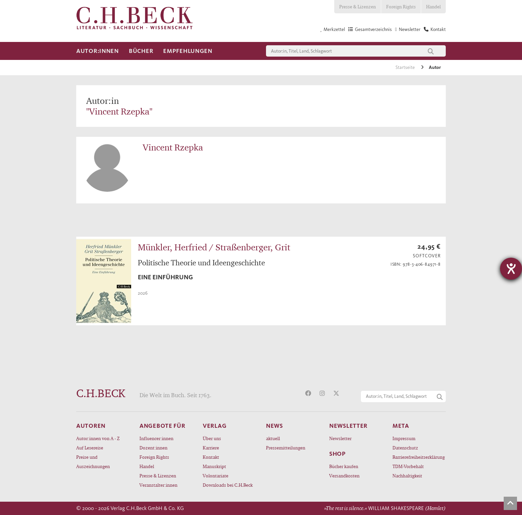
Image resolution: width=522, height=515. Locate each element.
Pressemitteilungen (285, 447)
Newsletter (340, 438)
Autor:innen (97, 51)
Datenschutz (405, 447)
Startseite (405, 67)
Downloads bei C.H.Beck (228, 485)
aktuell (273, 438)
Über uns (212, 438)
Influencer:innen (156, 438)
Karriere (211, 447)
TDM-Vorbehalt (408, 466)
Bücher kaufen (343, 466)
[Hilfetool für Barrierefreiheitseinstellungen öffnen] (511, 269)
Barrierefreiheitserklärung (418, 457)
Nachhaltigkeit (407, 475)
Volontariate (215, 475)
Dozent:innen (153, 447)
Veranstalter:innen (158, 485)
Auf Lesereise (89, 447)
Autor (435, 67)
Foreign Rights (401, 6)
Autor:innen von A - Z (98, 438)
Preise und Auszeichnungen (93, 461)
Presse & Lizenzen (357, 6)
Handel (433, 6)
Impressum (403, 438)
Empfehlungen (187, 51)
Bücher (141, 51)
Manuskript (214, 466)
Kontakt (211, 457)
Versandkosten (344, 475)
